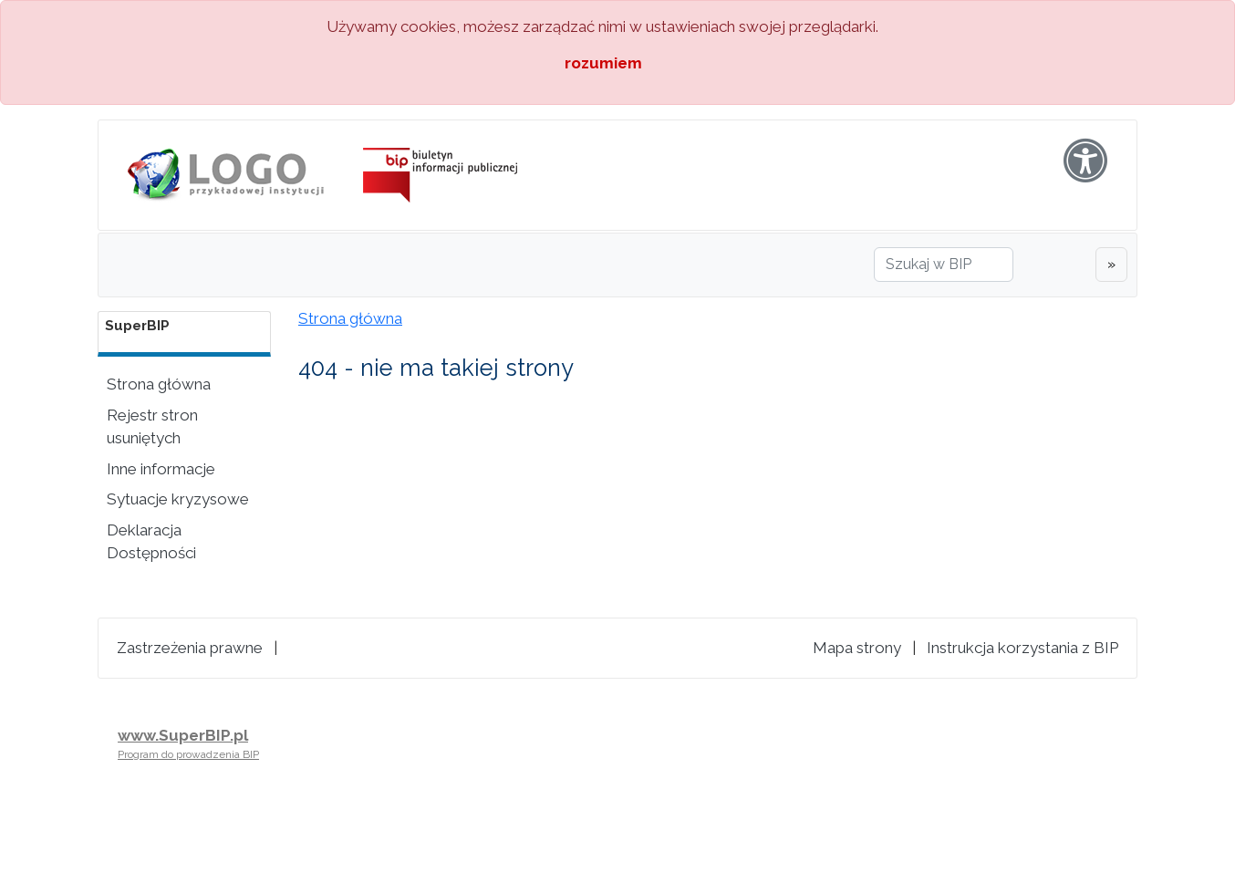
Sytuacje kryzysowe (178, 499)
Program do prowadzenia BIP (188, 754)
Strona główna (159, 384)
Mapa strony (857, 648)
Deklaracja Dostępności (151, 542)
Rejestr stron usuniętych (152, 427)
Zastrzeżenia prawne (190, 648)
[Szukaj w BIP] (943, 264)
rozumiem (603, 63)
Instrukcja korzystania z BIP (1022, 648)
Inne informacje (161, 469)
